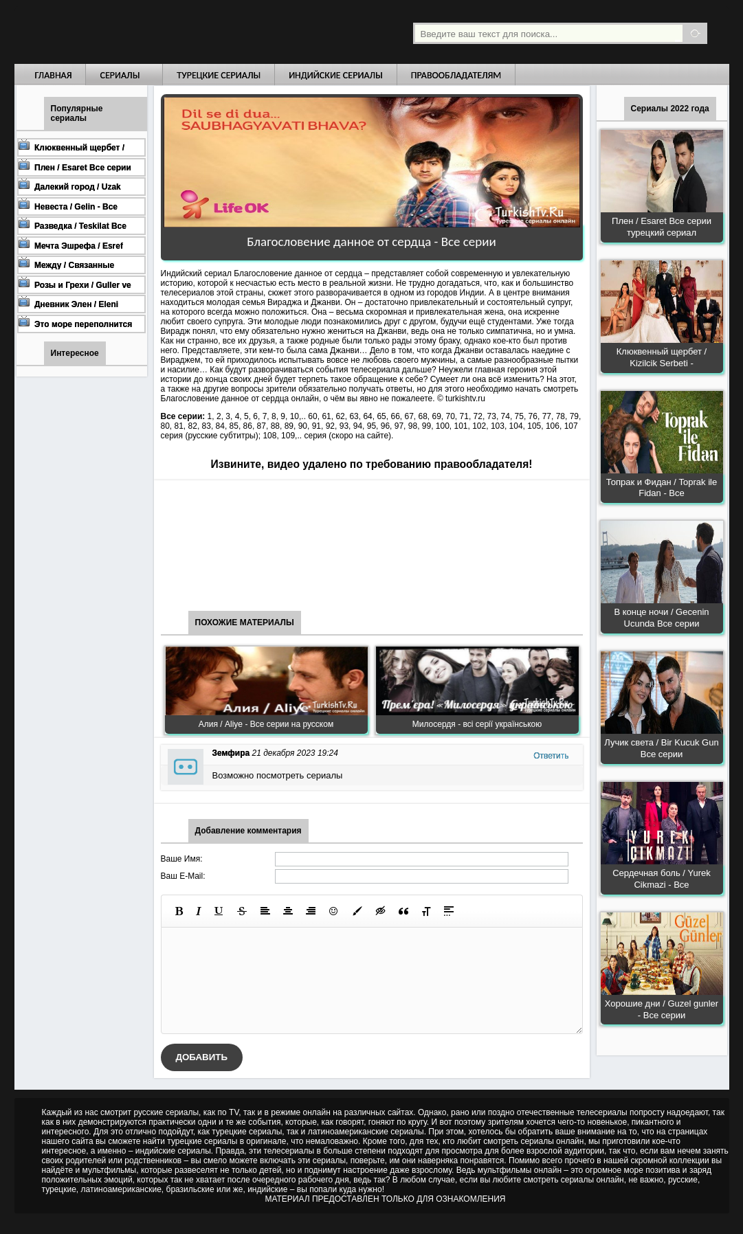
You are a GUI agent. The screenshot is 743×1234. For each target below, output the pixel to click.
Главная (53, 75)
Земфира (231, 753)
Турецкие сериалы (218, 75)
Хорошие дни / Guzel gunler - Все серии (661, 1009)
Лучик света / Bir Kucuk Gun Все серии (661, 748)
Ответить (550, 756)
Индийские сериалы (336, 75)
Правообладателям (456, 75)
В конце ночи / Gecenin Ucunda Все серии (661, 618)
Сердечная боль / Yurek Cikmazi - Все (661, 879)
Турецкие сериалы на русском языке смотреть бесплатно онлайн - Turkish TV (141, 32)
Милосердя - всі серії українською (477, 724)
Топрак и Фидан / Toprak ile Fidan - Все (661, 488)
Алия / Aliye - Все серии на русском (266, 724)
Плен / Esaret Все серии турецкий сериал (661, 227)
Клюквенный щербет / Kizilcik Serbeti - (662, 357)
